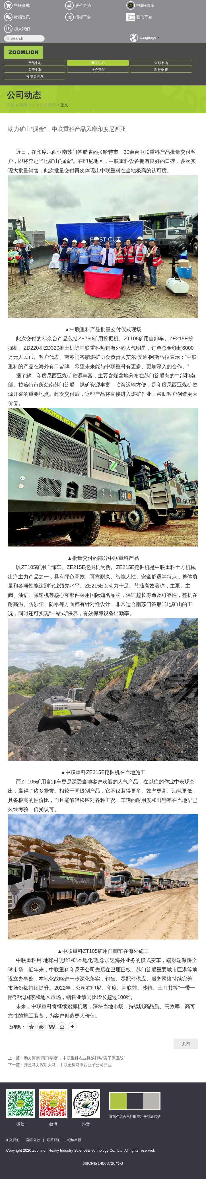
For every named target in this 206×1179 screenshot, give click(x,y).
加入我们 (13, 1140)
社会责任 (98, 70)
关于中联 (35, 70)
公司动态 (48, 105)
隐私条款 (33, 1140)
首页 (11, 105)
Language (148, 37)
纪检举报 (74, 1140)
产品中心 (35, 63)
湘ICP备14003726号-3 (103, 1163)
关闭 (186, 1043)
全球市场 (161, 63)
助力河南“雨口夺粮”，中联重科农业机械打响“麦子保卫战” (74, 1058)
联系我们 (54, 1140)
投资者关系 (35, 77)
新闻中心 (98, 63)
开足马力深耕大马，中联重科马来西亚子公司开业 (68, 1065)
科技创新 (161, 70)
